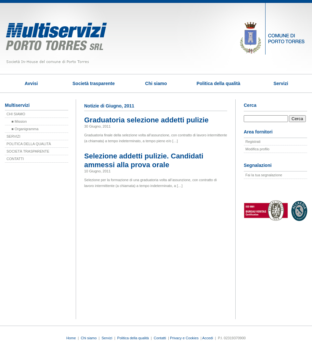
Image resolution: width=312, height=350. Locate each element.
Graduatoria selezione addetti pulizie (146, 120)
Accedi (207, 338)
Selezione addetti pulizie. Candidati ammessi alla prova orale (143, 160)
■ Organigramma (22, 129)
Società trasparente (93, 83)
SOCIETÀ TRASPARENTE (27, 151)
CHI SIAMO (15, 114)
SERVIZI (13, 136)
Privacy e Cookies (184, 338)
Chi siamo (156, 83)
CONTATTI (15, 159)
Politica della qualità (218, 83)
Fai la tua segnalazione (263, 175)
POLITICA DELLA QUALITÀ (28, 144)
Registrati (252, 142)
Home (71, 338)
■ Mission (16, 121)
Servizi (280, 83)
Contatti (160, 338)
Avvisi (31, 83)
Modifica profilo (257, 149)
